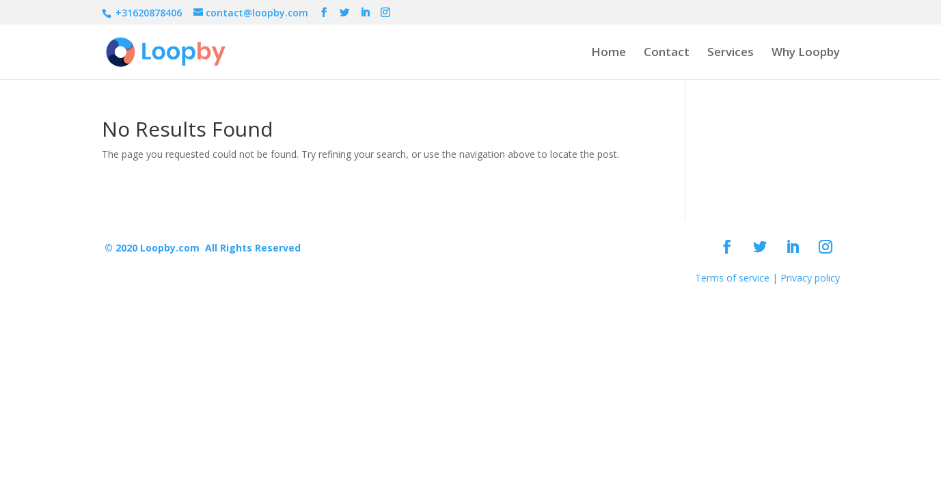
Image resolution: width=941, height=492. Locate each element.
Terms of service (732, 277)
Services (730, 53)
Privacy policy (810, 277)
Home (608, 53)
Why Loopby (806, 53)
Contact (667, 53)
